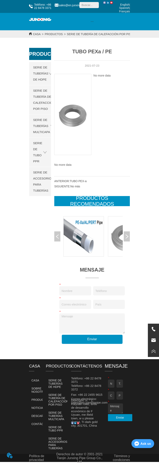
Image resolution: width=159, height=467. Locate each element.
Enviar (92, 339)
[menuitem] (92, 22)
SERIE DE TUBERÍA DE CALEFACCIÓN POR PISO (100, 34)
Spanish (124, 7)
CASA (37, 34)
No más (75, 186)
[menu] (92, 22)
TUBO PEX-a (78, 181)
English (124, 4)
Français (124, 11)
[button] (92, 21)
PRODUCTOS (54, 34)
